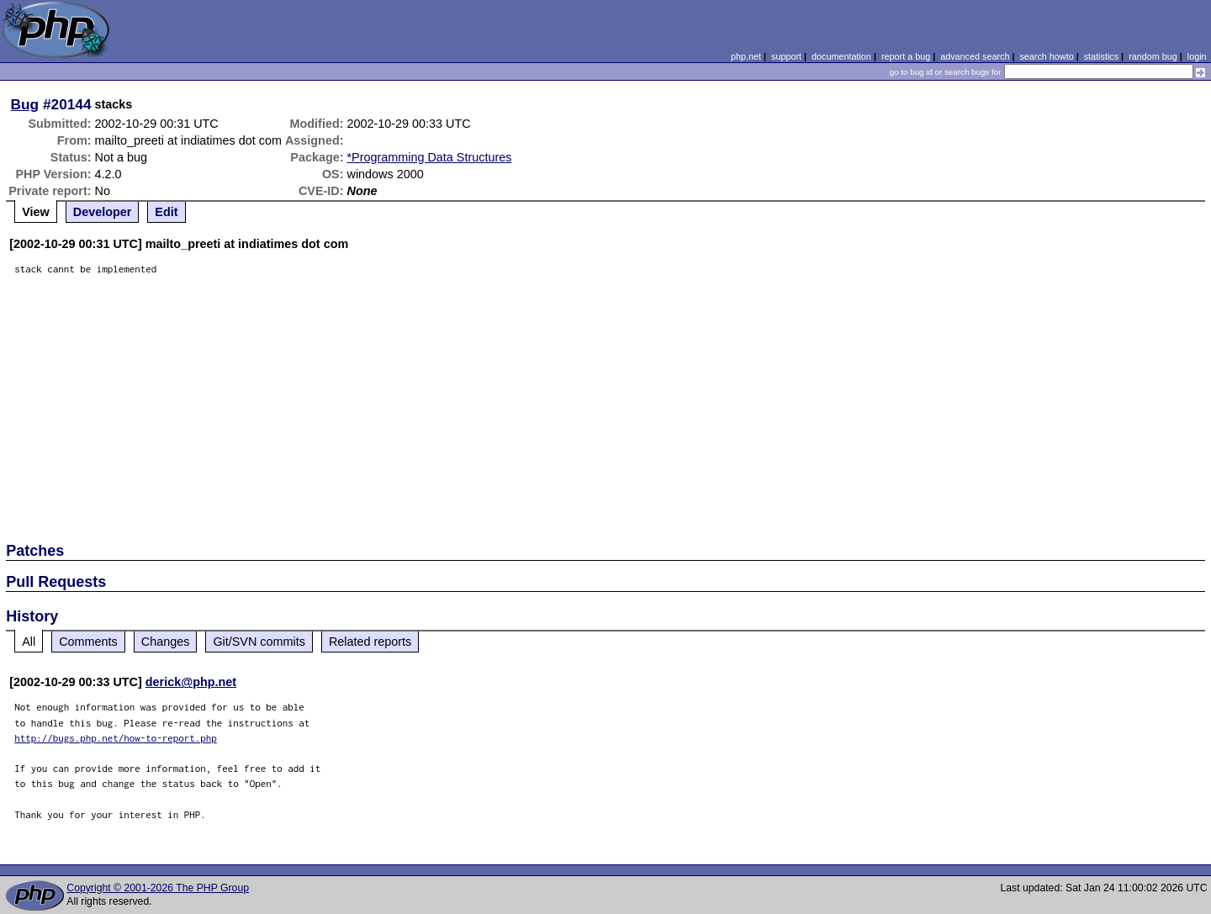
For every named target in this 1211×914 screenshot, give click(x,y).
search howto (1046, 56)
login (1197, 56)
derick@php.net (190, 682)
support (786, 56)
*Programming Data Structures (429, 157)
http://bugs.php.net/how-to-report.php (115, 737)
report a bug (905, 56)
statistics (1101, 56)
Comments (88, 641)
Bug (25, 104)
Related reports (370, 641)
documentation (841, 56)
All (28, 641)
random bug (1153, 56)
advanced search (974, 56)
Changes (165, 641)
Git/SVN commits (259, 641)
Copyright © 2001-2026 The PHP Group (157, 888)
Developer (102, 212)
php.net (746, 56)
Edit (166, 212)
